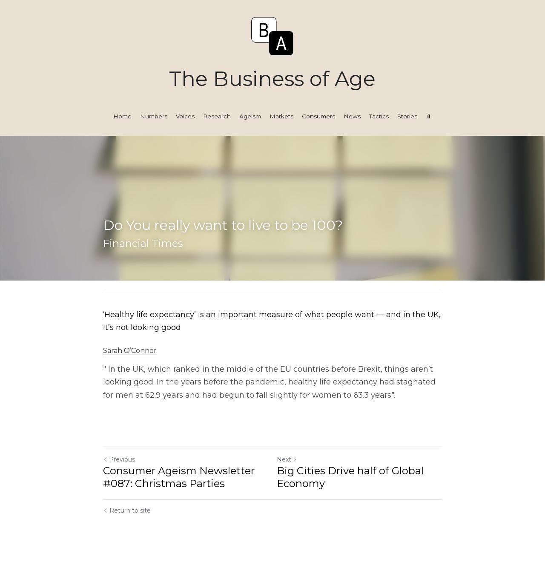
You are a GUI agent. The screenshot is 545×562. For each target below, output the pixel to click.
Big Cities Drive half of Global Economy (350, 477)
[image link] (272, 35)
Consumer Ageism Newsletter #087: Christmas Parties (179, 477)
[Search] (429, 116)
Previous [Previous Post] (119, 459)
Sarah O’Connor (130, 351)
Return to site (127, 510)
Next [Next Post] (287, 459)
